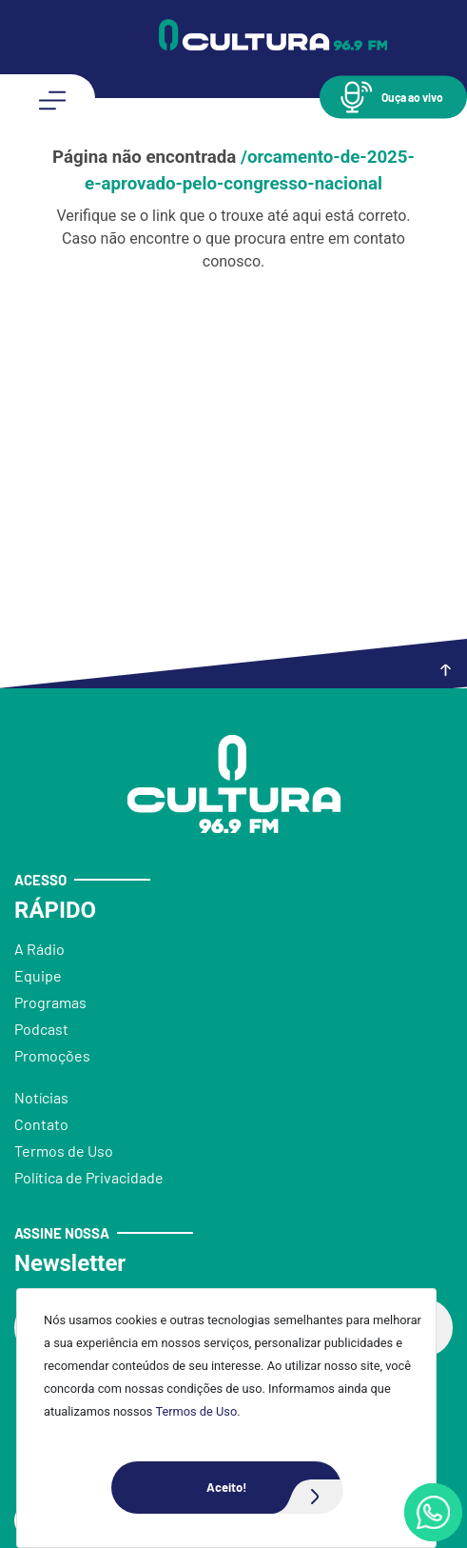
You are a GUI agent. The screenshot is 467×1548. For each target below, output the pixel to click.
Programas (50, 1002)
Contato (41, 1124)
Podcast (41, 1029)
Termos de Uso (196, 1411)
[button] (393, 96)
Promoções (52, 1055)
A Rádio (39, 949)
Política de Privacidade (89, 1177)
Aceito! (273, 1487)
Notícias (41, 1097)
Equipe (38, 975)
